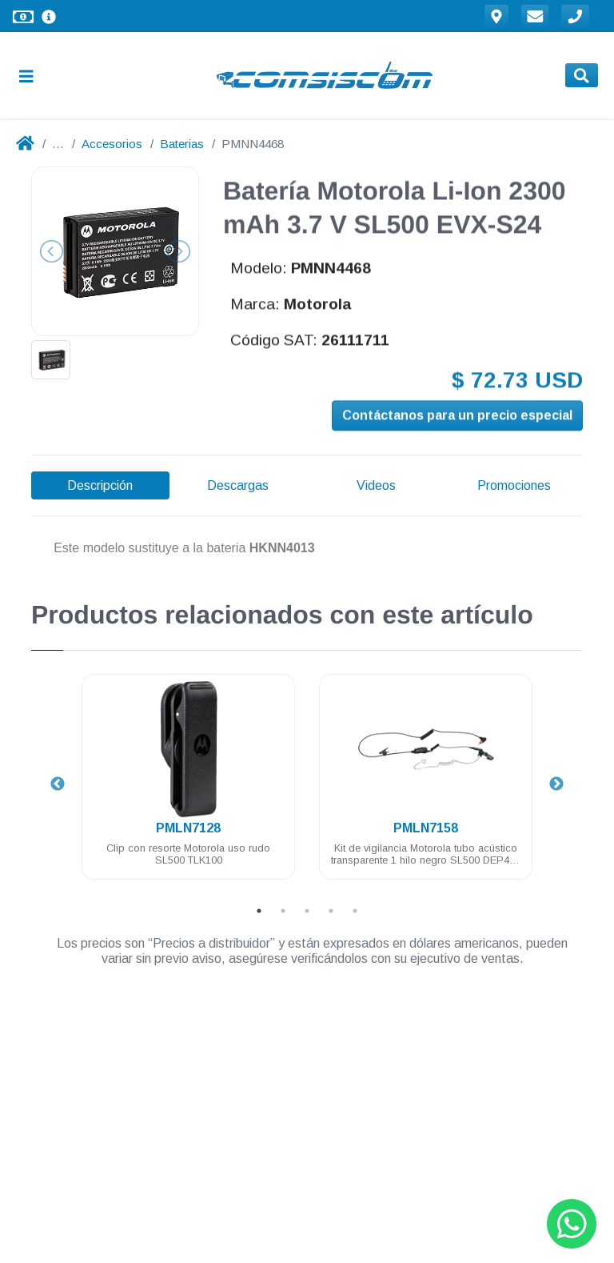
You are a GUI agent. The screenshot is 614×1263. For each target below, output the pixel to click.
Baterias (182, 143)
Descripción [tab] (100, 485)
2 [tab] (283, 911)
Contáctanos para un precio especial (457, 416)
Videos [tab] (376, 485)
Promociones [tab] (514, 485)
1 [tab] (259, 911)
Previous (58, 784)
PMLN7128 (188, 828)
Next (556, 784)
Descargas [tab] (238, 485)
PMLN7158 (425, 828)
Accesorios (112, 143)
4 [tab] (331, 911)
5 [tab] (355, 911)
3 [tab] (307, 911)
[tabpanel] (188, 786)
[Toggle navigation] (32, 75)
